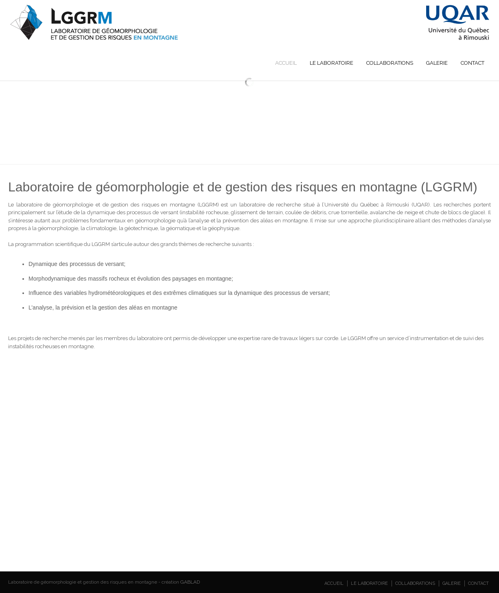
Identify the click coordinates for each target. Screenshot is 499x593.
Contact (472, 63)
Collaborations (389, 63)
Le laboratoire (331, 63)
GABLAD (190, 582)
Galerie (437, 63)
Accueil (286, 63)
